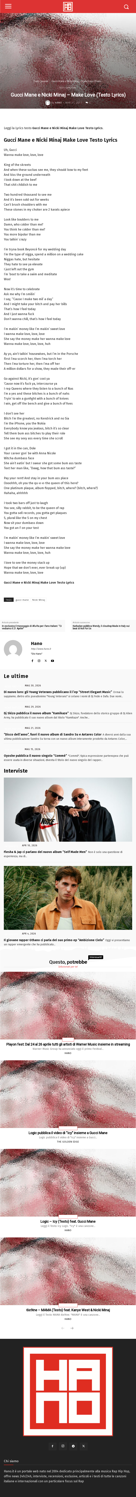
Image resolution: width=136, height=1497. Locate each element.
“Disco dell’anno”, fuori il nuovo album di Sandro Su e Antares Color (52, 734)
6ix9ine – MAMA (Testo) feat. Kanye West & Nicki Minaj (68, 1310)
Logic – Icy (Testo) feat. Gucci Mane (68, 1221)
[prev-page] (63, 1328)
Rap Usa (68, 1039)
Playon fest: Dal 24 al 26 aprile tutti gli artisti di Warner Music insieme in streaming (68, 1044)
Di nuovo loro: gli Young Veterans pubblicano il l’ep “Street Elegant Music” (58, 692)
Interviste (11, 846)
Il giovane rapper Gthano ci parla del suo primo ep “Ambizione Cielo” (54, 940)
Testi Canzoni (41, 81)
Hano (58, 102)
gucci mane (22, 599)
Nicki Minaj (38, 599)
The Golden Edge (68, 1141)
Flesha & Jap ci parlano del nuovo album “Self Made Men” (45, 852)
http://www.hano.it (41, 649)
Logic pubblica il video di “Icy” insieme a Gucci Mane (68, 1133)
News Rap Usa (68, 1128)
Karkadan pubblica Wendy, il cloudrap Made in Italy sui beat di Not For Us (101, 627)
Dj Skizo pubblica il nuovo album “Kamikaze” (36, 713)
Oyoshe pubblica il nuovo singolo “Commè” (35, 755)
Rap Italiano (13, 750)
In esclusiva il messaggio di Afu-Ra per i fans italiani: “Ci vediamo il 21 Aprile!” (32, 627)
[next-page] (72, 1328)
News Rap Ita (13, 686)
